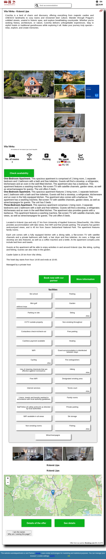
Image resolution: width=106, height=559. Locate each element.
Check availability (19, 173)
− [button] (8, 483)
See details (69, 523)
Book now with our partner (54, 279)
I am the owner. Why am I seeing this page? (19, 533)
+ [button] (8, 478)
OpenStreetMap (96, 515)
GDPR (52, 556)
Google (38, 553)
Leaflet (85, 515)
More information (85, 279)
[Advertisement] (53, 49)
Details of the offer (36, 523)
